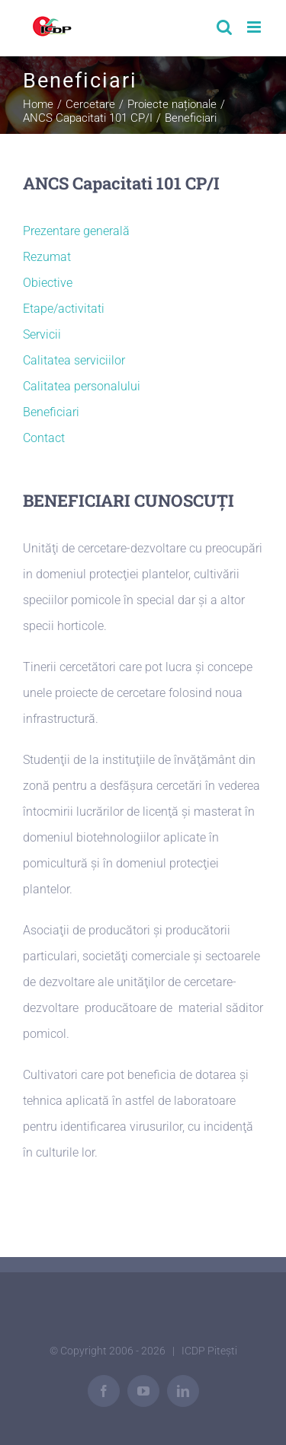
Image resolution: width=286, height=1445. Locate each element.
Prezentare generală (76, 231)
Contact (44, 438)
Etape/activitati (63, 308)
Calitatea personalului (81, 386)
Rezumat (47, 257)
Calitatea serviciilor (74, 360)
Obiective (47, 282)
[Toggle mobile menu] (255, 27)
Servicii (42, 334)
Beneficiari (51, 412)
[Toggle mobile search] (224, 27)
